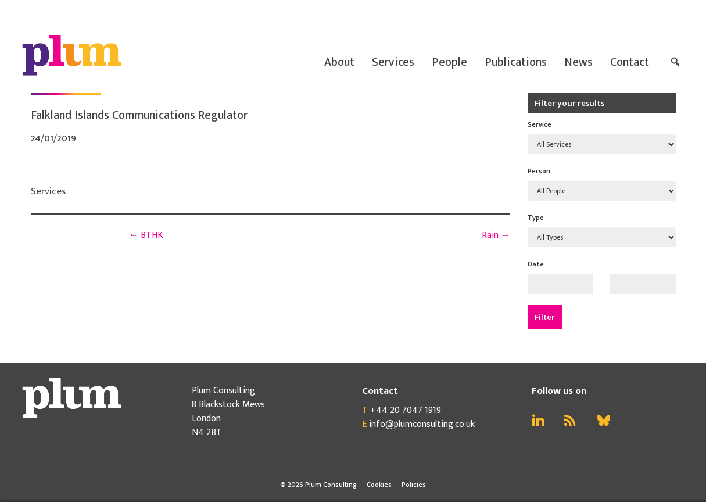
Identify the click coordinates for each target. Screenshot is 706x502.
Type (536, 217)
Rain (496, 235)
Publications (516, 62)
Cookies (379, 484)
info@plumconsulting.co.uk (422, 424)
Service (539, 124)
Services (393, 62)
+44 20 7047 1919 (405, 410)
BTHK (146, 235)
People (449, 62)
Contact (629, 62)
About (339, 62)
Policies (414, 484)
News (578, 62)
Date (536, 264)
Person (539, 171)
